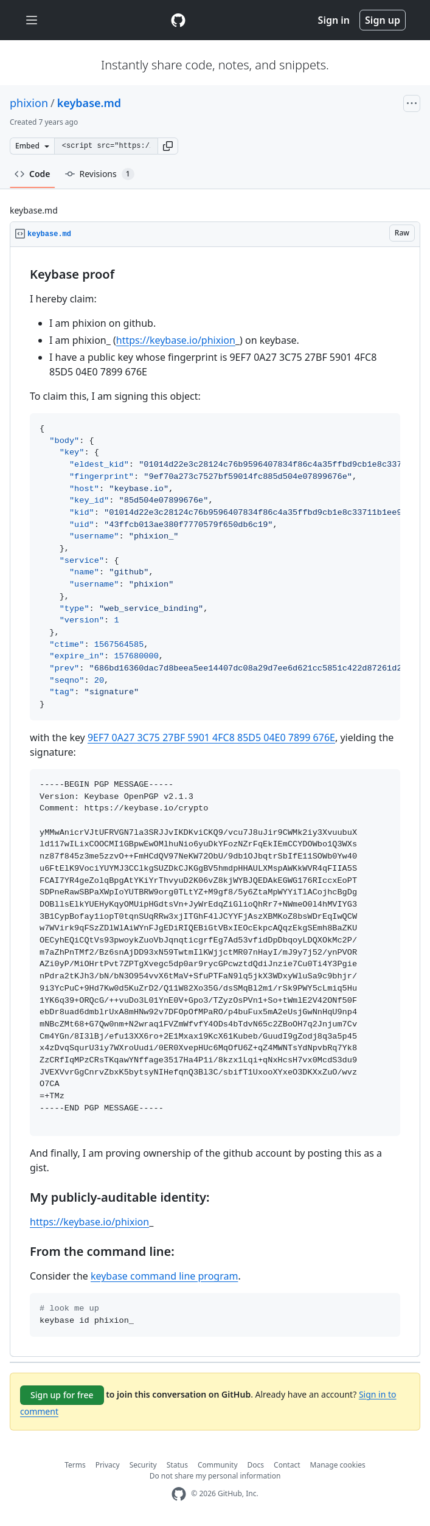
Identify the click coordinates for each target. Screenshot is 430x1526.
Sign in (334, 20)
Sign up (382, 20)
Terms (75, 1465)
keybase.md (89, 103)
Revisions (99, 174)
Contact (287, 1465)
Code (32, 173)
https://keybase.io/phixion (175, 340)
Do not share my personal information (215, 1476)
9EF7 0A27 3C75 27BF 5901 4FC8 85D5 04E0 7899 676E (211, 737)
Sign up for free (62, 1395)
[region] (215, 802)
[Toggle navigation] (31, 20)
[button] (168, 146)
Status (177, 1465)
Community (218, 1465)
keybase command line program (164, 1276)
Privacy (107, 1465)
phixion (29, 103)
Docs (256, 1465)
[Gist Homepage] (178, 20)
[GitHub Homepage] (179, 1494)
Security (143, 1465)
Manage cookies (338, 1465)
